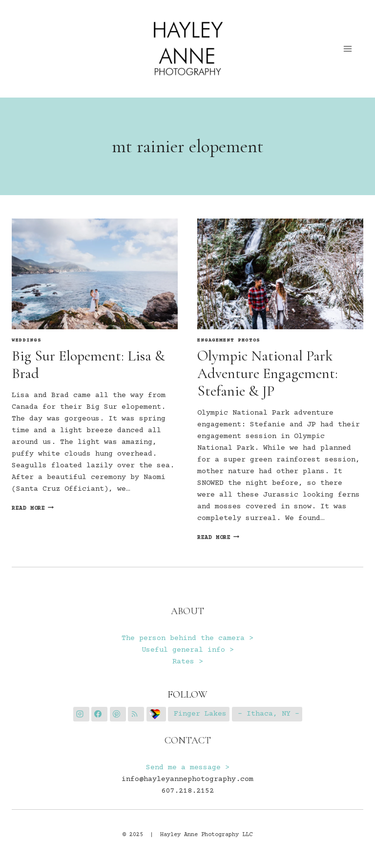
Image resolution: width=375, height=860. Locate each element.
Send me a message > (187, 767)
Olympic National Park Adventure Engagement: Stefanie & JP (267, 373)
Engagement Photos (228, 340)
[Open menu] (348, 48)
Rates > (187, 662)
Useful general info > (188, 650)
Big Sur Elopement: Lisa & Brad (88, 364)
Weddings (27, 340)
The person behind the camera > (187, 638)
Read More (33, 508)
